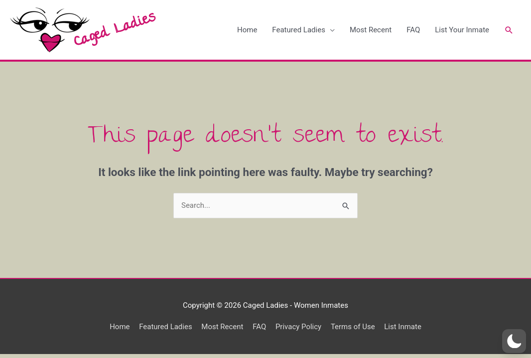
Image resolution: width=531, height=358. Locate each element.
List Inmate (403, 326)
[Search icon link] (509, 30)
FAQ (412, 29)
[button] (514, 341)
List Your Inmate (461, 29)
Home (247, 29)
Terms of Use (353, 326)
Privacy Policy (298, 326)
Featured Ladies (298, 29)
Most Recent (370, 29)
